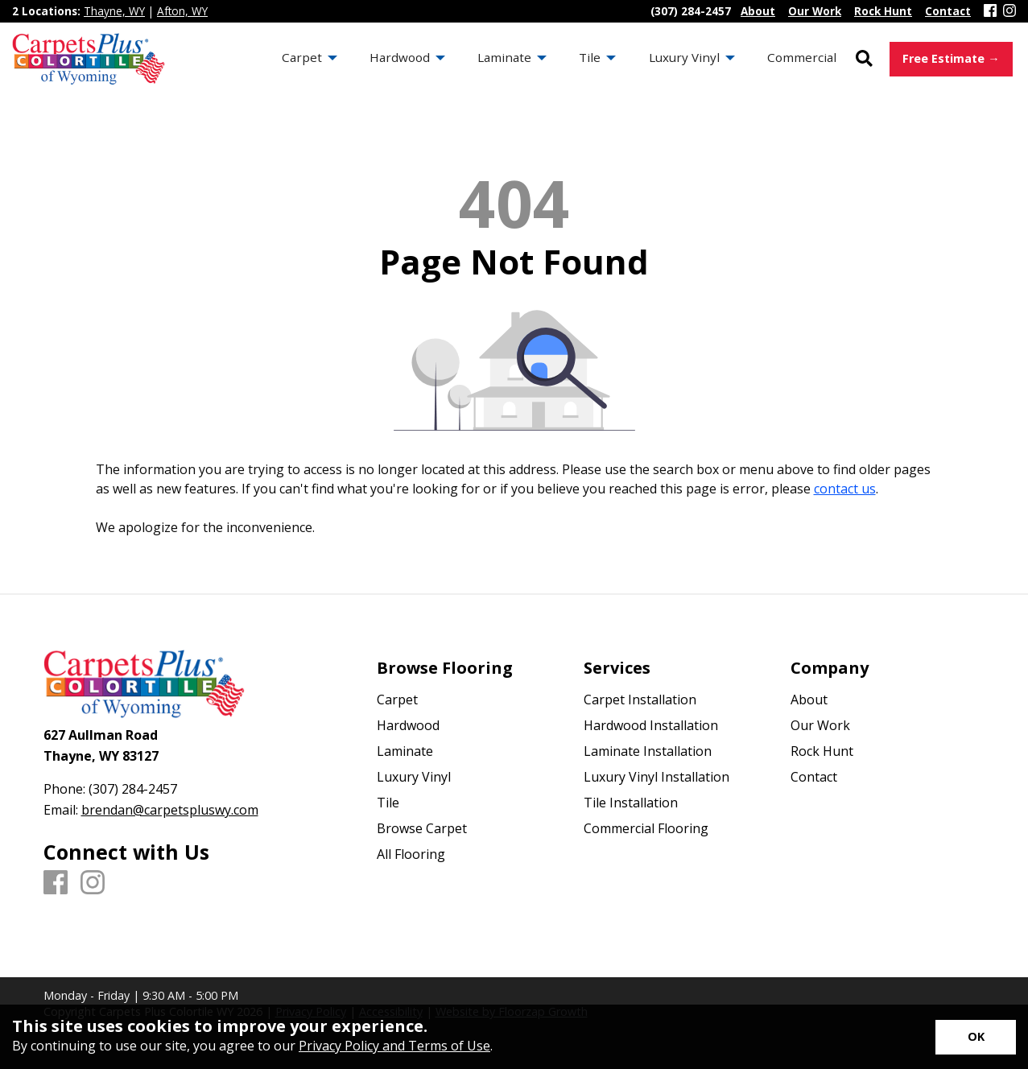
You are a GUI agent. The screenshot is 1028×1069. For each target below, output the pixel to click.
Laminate (405, 751)
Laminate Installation (648, 751)
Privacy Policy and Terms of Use (394, 1046)
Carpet (397, 699)
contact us (845, 488)
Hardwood (408, 725)
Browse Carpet (422, 828)
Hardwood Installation (651, 725)
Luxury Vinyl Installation (656, 776)
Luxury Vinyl (414, 776)
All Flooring (411, 854)
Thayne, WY (114, 11)
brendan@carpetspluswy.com (169, 810)
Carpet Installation (640, 699)
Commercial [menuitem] (801, 57)
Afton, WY (182, 11)
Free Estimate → (950, 58)
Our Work (820, 725)
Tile (388, 802)
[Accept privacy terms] (975, 1037)
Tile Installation (631, 802)
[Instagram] (1009, 11)
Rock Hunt (822, 751)
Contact (814, 776)
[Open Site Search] (864, 59)
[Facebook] (990, 11)
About (809, 699)
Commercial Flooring (646, 828)
